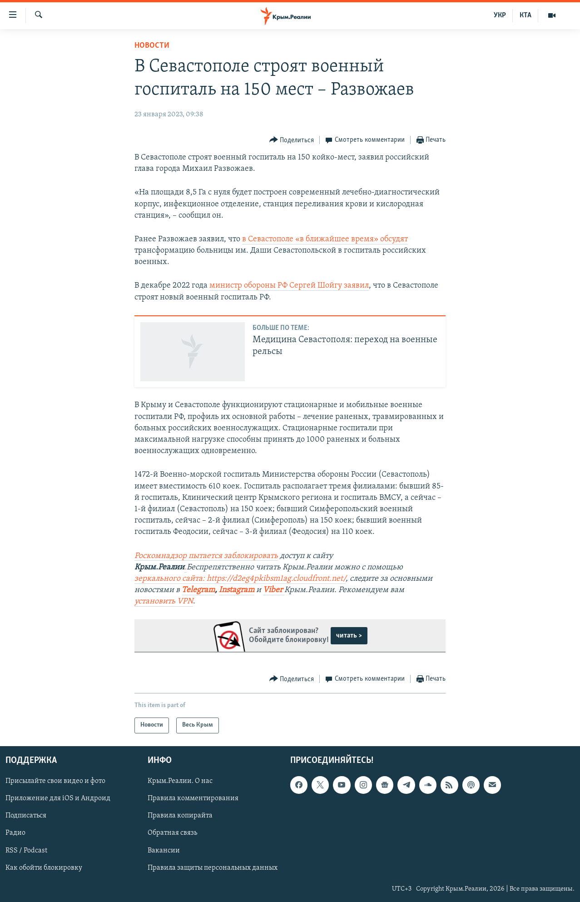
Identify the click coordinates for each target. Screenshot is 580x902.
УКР (500, 15)
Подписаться (25, 815)
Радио (15, 833)
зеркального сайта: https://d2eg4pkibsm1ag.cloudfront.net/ (240, 578)
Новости (151, 45)
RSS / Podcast (26, 850)
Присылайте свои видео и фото (55, 781)
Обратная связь (172, 833)
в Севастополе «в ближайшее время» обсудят (325, 239)
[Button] (291, 140)
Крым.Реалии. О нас (180, 781)
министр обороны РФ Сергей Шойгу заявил (289, 285)
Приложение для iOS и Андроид (57, 798)
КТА (525, 15)
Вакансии (164, 850)
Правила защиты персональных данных (213, 867)
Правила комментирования (193, 798)
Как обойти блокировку (43, 867)
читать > (349, 635)
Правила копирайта (180, 815)
